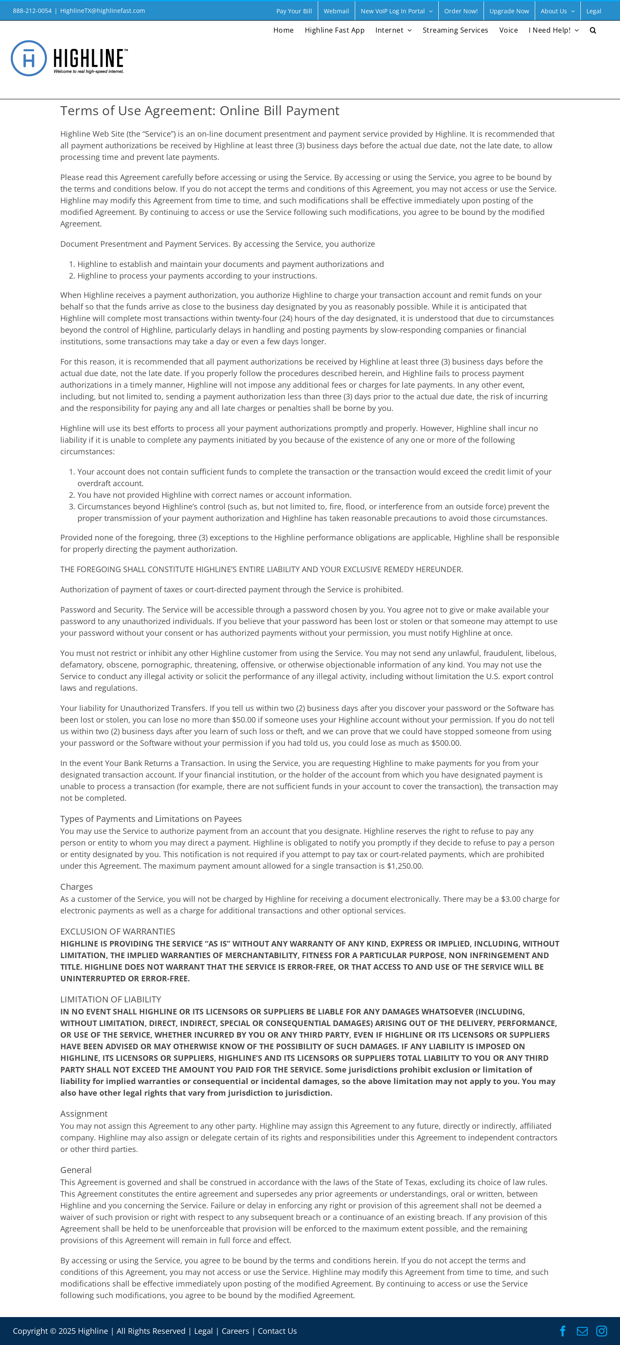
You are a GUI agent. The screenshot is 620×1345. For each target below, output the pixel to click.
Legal (203, 1331)
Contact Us (277, 1331)
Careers (235, 1331)
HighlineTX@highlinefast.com (102, 10)
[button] (593, 29)
